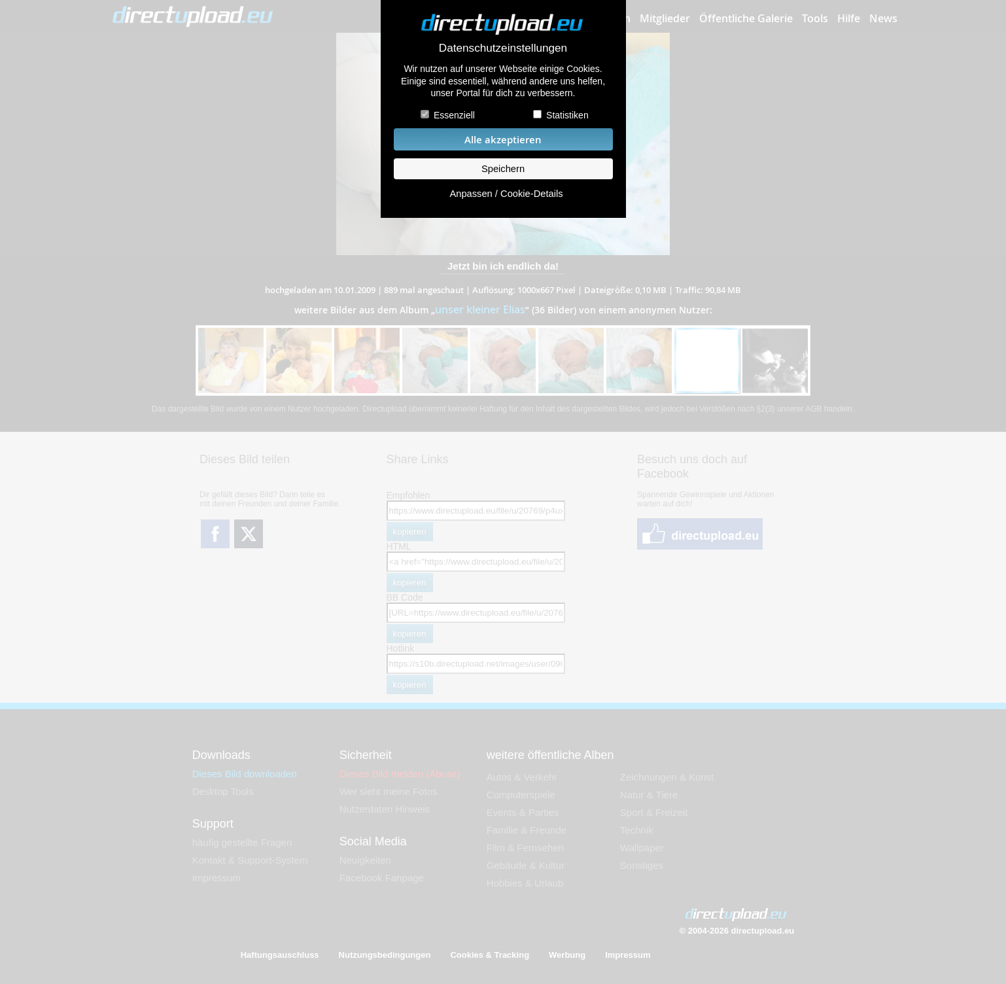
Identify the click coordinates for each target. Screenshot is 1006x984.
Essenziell (454, 115)
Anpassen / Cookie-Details (506, 193)
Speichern (503, 169)
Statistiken (567, 115)
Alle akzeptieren (503, 139)
